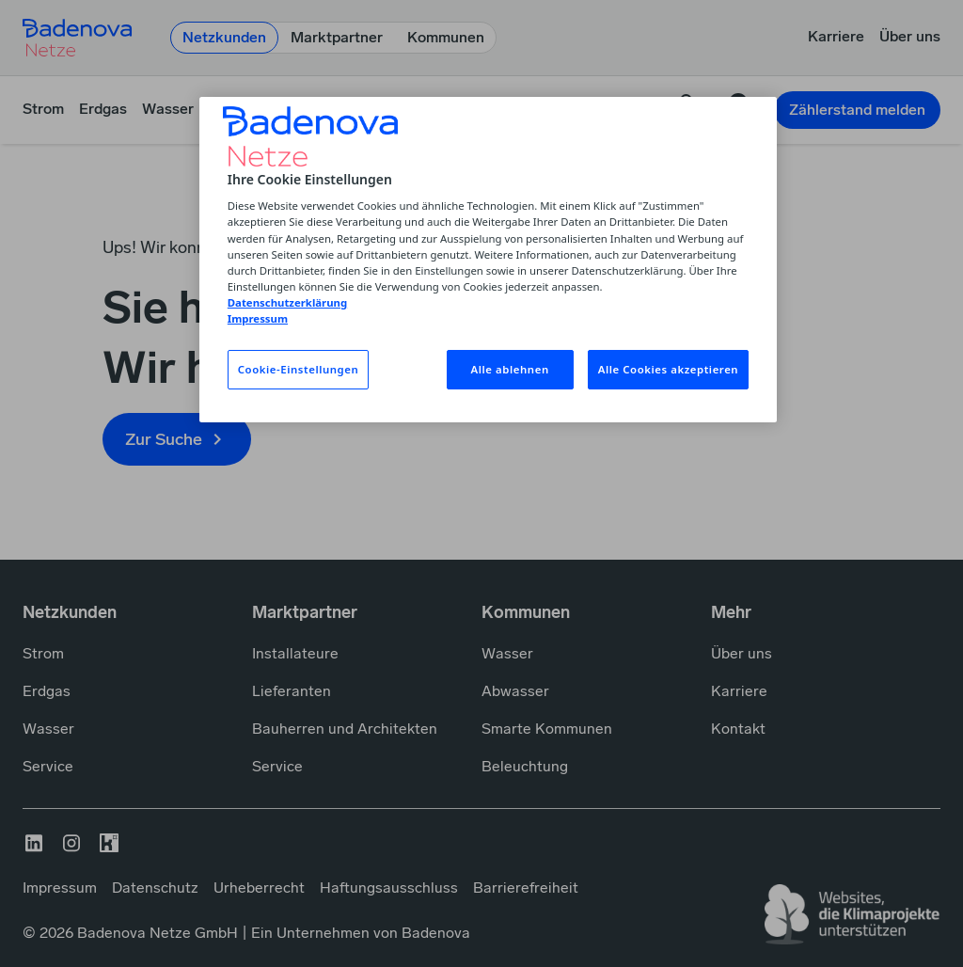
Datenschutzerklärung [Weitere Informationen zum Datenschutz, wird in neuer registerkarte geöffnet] (287, 302)
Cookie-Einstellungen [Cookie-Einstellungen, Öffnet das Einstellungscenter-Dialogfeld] (298, 369)
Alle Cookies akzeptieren (668, 369)
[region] (488, 259)
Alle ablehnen (510, 369)
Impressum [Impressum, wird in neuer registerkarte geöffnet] (258, 318)
